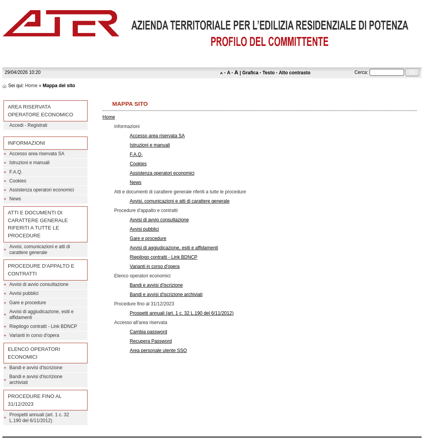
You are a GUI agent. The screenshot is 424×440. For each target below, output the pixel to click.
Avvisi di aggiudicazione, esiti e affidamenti (174, 248)
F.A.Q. (136, 154)
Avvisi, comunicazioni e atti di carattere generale (180, 201)
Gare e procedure (148, 238)
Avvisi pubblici (144, 229)
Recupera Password (151, 341)
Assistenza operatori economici (162, 173)
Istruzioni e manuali (150, 145)
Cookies (138, 164)
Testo (269, 72)
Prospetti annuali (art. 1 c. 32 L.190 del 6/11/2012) (182, 313)
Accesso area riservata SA (157, 135)
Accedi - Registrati (28, 125)
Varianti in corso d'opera (155, 266)
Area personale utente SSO (158, 350)
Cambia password (148, 332)
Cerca (360, 72)
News (136, 182)
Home (31, 85)
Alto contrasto (294, 72)
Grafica (250, 72)
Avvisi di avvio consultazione (159, 220)
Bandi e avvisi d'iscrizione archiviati (166, 294)
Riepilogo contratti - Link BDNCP (164, 257)
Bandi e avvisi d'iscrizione (156, 285)
